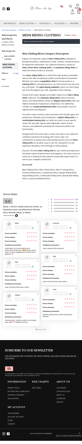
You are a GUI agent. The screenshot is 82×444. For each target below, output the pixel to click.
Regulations (13, 398)
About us (60, 395)
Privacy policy (14, 388)
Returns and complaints (18, 391)
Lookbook (60, 398)
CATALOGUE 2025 (63, 391)
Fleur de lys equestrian (9, 30)
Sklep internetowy (41, 433)
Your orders (13, 413)
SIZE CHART (36, 388)
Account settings (15, 417)
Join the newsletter (9, 368)
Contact (11, 424)
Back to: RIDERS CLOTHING (8, 57)
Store (10, 420)
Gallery (59, 402)
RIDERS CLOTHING (25, 30)
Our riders (61, 388)
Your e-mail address (14, 365)
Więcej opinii (41, 329)
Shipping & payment (16, 395)
